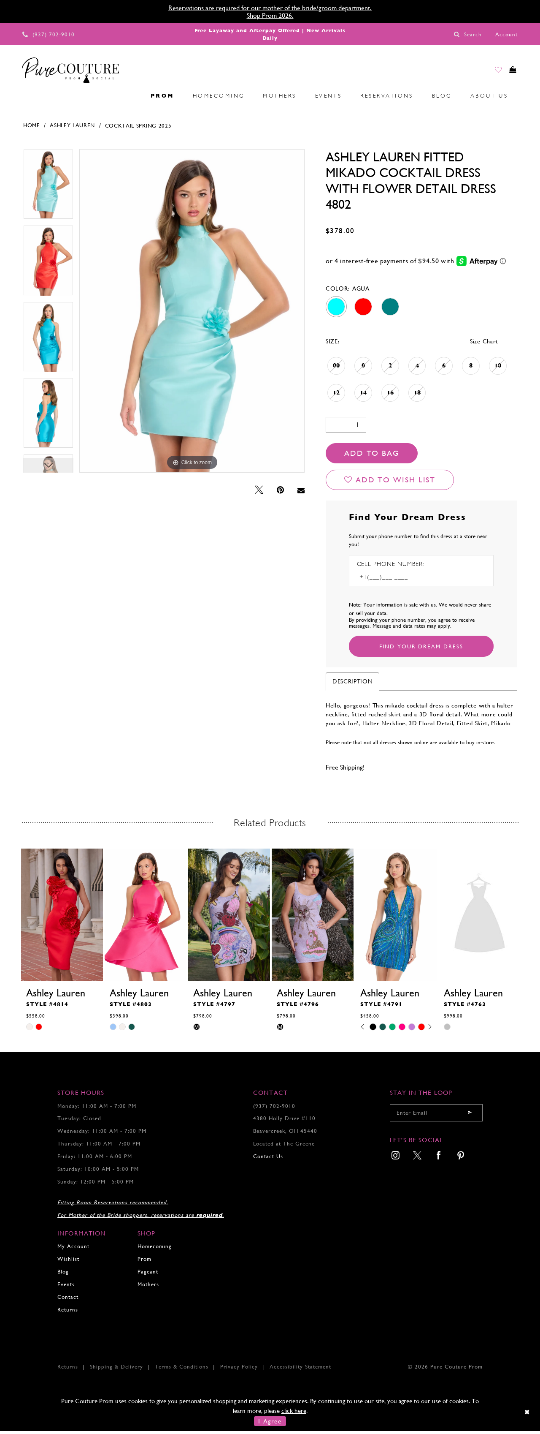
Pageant (148, 1274)
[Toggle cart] (510, 72)
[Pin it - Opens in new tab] (280, 493)
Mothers (148, 1287)
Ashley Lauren (72, 128)
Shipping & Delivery (116, 1369)
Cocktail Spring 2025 (138, 128)
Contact (67, 1299)
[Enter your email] (436, 1115)
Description (352, 683)
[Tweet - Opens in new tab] (259, 493)
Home (31, 128)
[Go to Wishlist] (490, 72)
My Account (73, 1249)
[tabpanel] (48, 190)
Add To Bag (371, 456)
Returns (67, 1312)
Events (66, 1287)
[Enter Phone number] (393, 579)
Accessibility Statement (300, 1369)
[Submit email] (470, 1115)
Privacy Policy (239, 1369)
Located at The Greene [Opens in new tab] (284, 1146)
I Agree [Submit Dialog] (269, 1424)
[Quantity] (346, 427)
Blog (63, 1274)
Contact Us (268, 1159)
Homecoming (155, 1249)
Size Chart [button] (484, 344)
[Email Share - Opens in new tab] (301, 493)
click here (293, 1413)
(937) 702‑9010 (274, 1108)
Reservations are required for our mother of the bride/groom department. (270, 8)
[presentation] (62, 918)
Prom (144, 1262)
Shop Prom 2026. (270, 15)
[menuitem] (25, 98)
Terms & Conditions (181, 1369)
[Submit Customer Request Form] (421, 648)
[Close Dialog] (527, 1414)
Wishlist (68, 1262)
